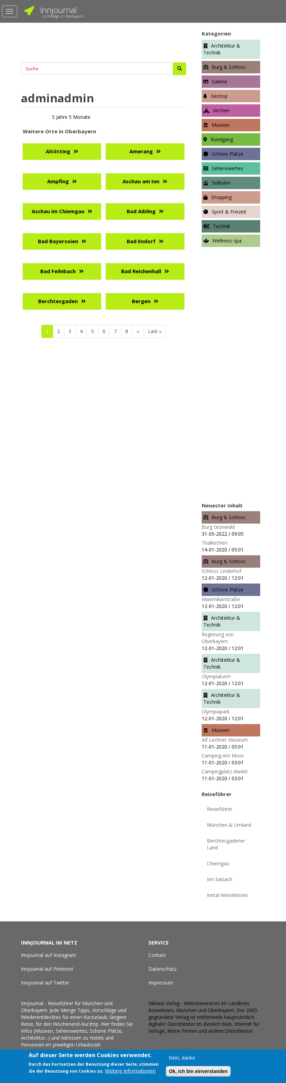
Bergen (141, 301)
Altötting (58, 151)
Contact (157, 955)
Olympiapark (216, 711)
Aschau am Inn (141, 181)
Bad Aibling (141, 211)
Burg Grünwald (218, 527)
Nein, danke (182, 1057)
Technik (221, 226)
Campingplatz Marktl (224, 771)
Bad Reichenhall (141, 271)
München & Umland (229, 825)
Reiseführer (219, 809)
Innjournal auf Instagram (51, 955)
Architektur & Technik (221, 49)
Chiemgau (218, 863)
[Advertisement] (103, 41)
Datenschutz (162, 969)
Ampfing (58, 181)
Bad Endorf (141, 241)
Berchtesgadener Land (226, 844)
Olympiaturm (216, 676)
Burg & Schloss (229, 67)
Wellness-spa (227, 240)
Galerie (219, 81)
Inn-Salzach (219, 879)
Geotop (219, 96)
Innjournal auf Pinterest (49, 969)
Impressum (160, 982)
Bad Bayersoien (58, 241)
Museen (221, 125)
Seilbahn (221, 182)
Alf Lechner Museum (225, 739)
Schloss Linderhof (221, 571)
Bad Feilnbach (58, 271)
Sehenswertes (227, 168)
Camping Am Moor (223, 755)
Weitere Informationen (130, 1071)
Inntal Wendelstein (227, 895)
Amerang (141, 151)
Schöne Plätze (227, 154)
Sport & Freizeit (229, 211)
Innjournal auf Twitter (47, 982)
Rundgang (222, 139)
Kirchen (221, 110)
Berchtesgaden (58, 301)
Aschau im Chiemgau (58, 211)
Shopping (221, 197)
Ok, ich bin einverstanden (198, 1071)
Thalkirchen (214, 542)
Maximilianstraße (221, 599)
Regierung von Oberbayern (218, 637)
